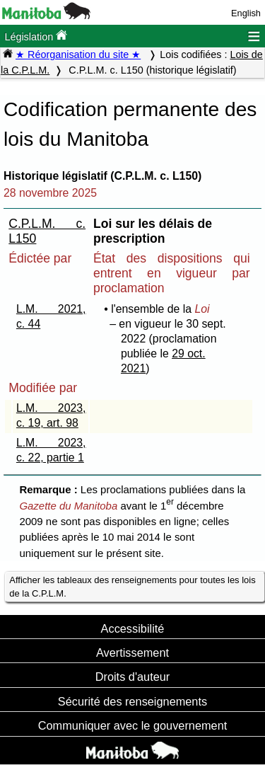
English (246, 13)
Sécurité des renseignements (132, 701)
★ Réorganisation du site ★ (78, 54)
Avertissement (132, 652)
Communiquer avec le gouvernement (132, 725)
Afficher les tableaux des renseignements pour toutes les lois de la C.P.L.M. (132, 587)
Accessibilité (133, 628)
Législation (35, 35)
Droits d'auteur (132, 676)
